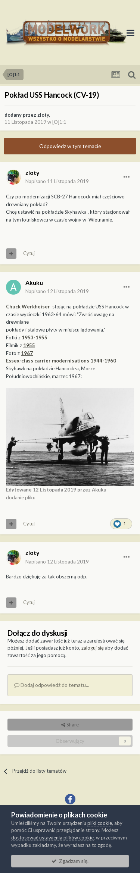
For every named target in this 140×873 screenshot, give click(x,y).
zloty (43, 115)
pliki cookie (99, 823)
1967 (27, 353)
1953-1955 (34, 337)
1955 (29, 345)
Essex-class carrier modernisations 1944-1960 (61, 361)
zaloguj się (92, 648)
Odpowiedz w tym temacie (70, 146)
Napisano (57, 181)
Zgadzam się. (70, 861)
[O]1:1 (59, 122)
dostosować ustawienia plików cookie (52, 838)
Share (70, 724)
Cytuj (29, 253)
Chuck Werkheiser (29, 307)
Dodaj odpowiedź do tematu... (51, 685)
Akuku (34, 282)
